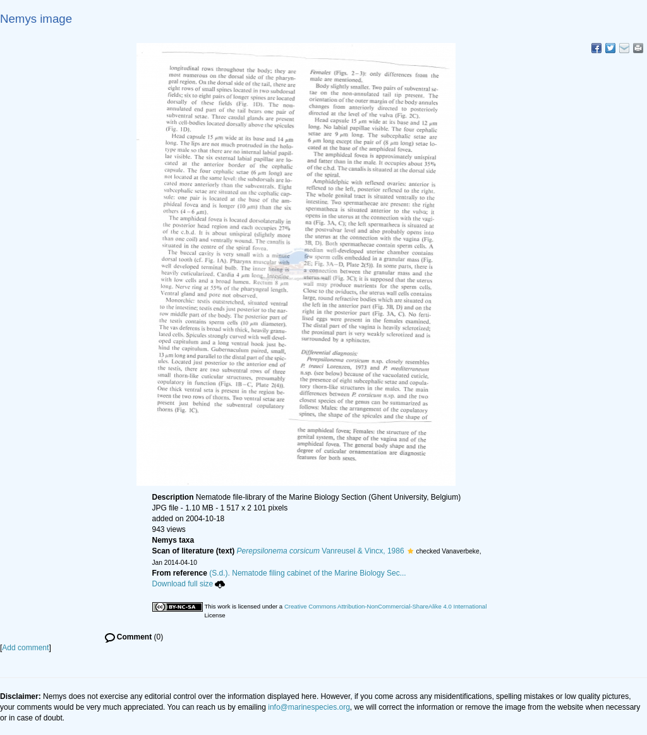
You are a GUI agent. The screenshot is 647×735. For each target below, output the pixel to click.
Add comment (25, 647)
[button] (410, 551)
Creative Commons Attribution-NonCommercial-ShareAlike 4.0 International (385, 606)
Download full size (189, 583)
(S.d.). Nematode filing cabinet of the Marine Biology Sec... (307, 573)
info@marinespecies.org (309, 707)
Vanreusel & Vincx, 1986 (320, 551)
